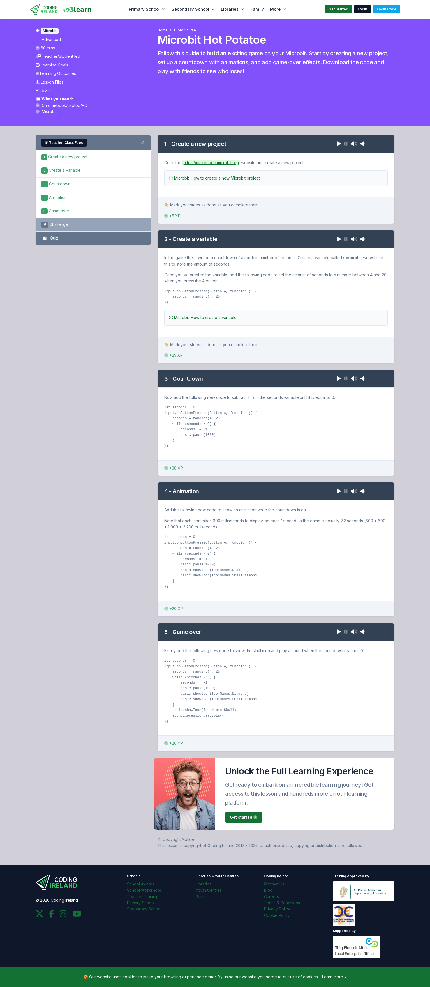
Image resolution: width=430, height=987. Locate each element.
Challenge (54, 225)
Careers (271, 896)
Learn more (334, 976)
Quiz (49, 238)
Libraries (230, 9)
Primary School (144, 9)
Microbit (46, 111)
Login (362, 9)
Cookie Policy (277, 915)
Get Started (338, 9)
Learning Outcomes (56, 73)
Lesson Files (49, 82)
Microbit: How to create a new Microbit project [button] (214, 178)
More (275, 9)
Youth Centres (209, 890)
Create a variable (61, 170)
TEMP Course (184, 30)
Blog (268, 890)
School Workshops (144, 890)
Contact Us (274, 884)
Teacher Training (143, 896)
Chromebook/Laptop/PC (61, 105)
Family (257, 9)
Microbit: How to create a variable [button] (203, 317)
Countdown (55, 183)
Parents (203, 896)
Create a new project (64, 156)
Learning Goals (52, 65)
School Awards (140, 884)
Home (163, 30)
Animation (54, 197)
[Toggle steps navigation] (142, 143)
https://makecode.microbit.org (211, 162)
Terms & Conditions (282, 902)
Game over (55, 210)
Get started (243, 817)
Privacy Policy (277, 909)
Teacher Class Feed (64, 143)
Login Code (386, 9)
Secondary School (190, 9)
